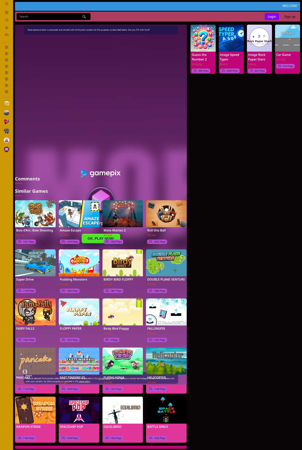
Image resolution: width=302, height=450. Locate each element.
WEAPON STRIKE (28, 423)
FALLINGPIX (156, 325)
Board (224, 64)
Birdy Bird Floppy (116, 325)
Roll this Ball (156, 227)
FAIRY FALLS (25, 325)
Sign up (289, 16)
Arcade (20, 231)
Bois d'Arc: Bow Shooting (34, 227)
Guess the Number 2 (199, 57)
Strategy (197, 64)
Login (272, 16)
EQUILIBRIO (113, 423)
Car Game (283, 55)
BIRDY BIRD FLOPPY (118, 276)
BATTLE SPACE (157, 423)
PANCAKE (23, 374)
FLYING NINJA (114, 374)
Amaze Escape (70, 227)
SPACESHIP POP (71, 423)
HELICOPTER (156, 374)
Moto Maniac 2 (115, 227)
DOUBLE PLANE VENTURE (166, 276)
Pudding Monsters (73, 276)
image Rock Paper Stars (256, 57)
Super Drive (25, 276)
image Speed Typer (229, 57)
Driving (280, 59)
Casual (252, 64)
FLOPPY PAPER (70, 325)
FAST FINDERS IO (72, 374)
